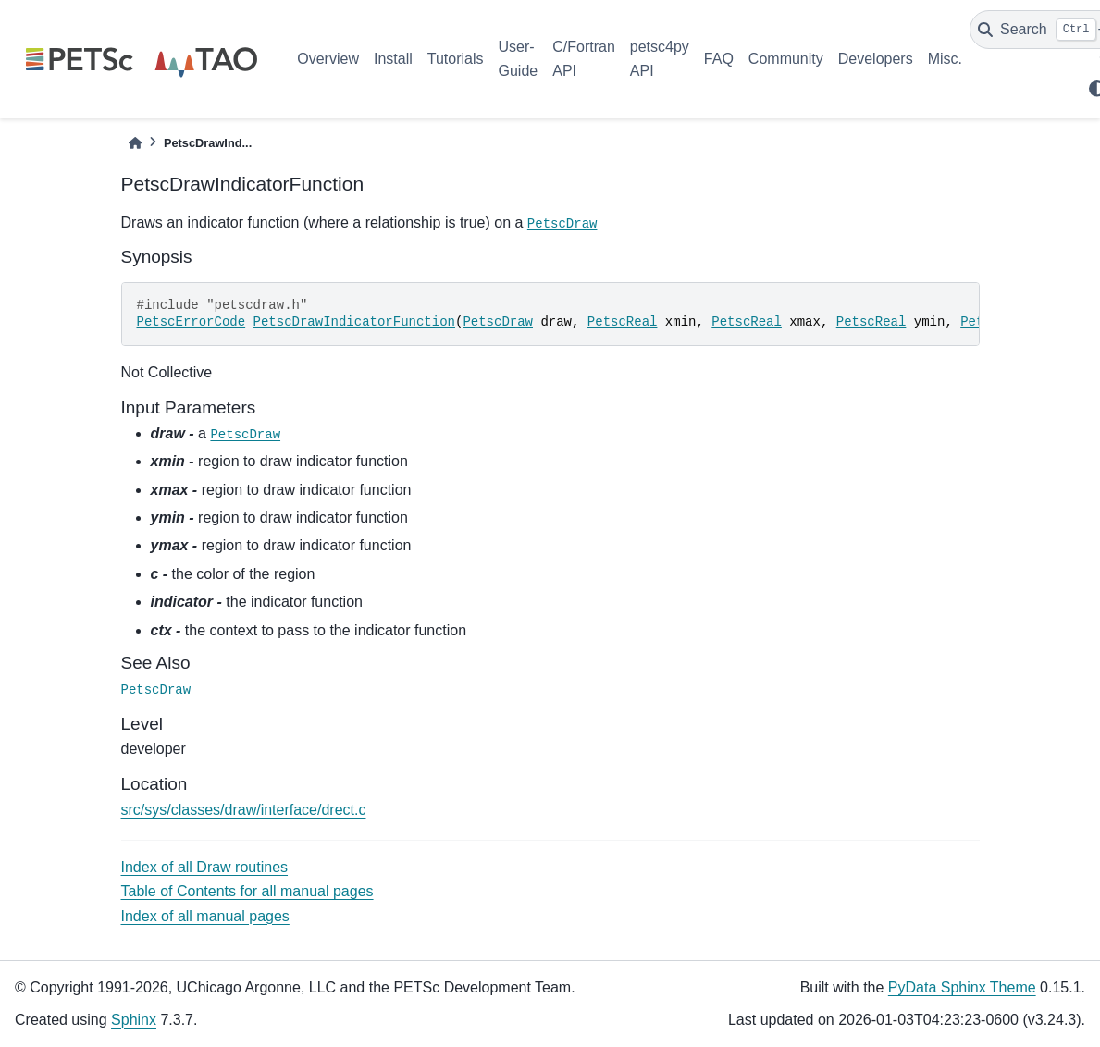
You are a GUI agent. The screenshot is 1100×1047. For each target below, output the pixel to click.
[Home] (135, 143)
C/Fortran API (583, 59)
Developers (875, 59)
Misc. (945, 59)
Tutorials (455, 59)
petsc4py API (659, 59)
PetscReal (622, 321)
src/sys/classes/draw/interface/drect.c (243, 810)
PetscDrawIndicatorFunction (354, 321)
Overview (328, 59)
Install (393, 59)
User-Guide (518, 59)
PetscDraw (562, 223)
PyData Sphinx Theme (962, 987)
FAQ (719, 59)
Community (785, 59)
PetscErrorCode (191, 321)
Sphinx (133, 1020)
